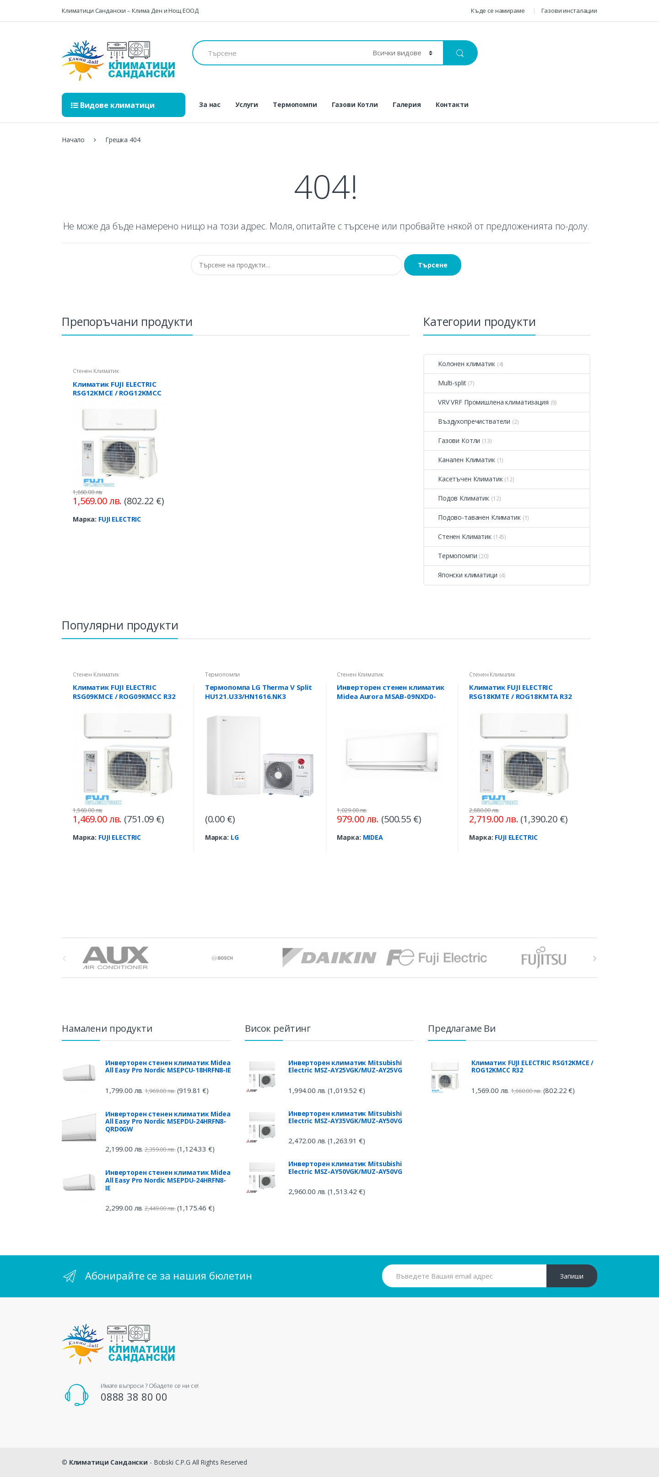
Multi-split (445, 383)
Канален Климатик (459, 459)
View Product (158, 534)
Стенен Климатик (96, 371)
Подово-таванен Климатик (472, 517)
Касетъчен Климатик (463, 479)
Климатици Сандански (108, 1462)
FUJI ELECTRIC (119, 519)
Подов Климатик (456, 498)
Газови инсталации (569, 10)
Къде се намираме (498, 10)
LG (235, 837)
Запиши (571, 1276)
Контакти (452, 104)
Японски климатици (460, 575)
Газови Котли (355, 104)
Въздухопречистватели (467, 421)
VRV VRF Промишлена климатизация (486, 402)
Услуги (246, 104)
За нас (210, 104)
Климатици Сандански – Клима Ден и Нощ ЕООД (130, 10)
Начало (73, 139)
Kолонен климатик (459, 363)
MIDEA (373, 837)
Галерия (407, 104)
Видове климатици (113, 105)
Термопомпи (295, 104)
